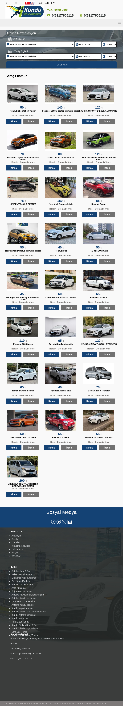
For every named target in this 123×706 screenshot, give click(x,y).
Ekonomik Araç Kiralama (24, 578)
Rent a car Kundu (20, 621)
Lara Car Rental (19, 632)
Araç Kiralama (19, 588)
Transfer (16, 542)
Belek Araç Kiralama (22, 574)
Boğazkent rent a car (22, 591)
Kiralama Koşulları (21, 546)
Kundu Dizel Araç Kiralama (25, 628)
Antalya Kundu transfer (23, 605)
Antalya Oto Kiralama (22, 584)
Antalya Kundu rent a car (24, 598)
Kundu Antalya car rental (24, 615)
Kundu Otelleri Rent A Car (24, 625)
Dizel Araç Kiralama (21, 581)
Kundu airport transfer (22, 608)
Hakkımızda (17, 549)
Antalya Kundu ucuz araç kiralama (28, 611)
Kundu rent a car (20, 618)
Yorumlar (16, 556)
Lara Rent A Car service (23, 601)
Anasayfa (16, 535)
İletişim (15, 552)
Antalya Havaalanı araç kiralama (28, 594)
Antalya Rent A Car (21, 571)
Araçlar (15, 539)
